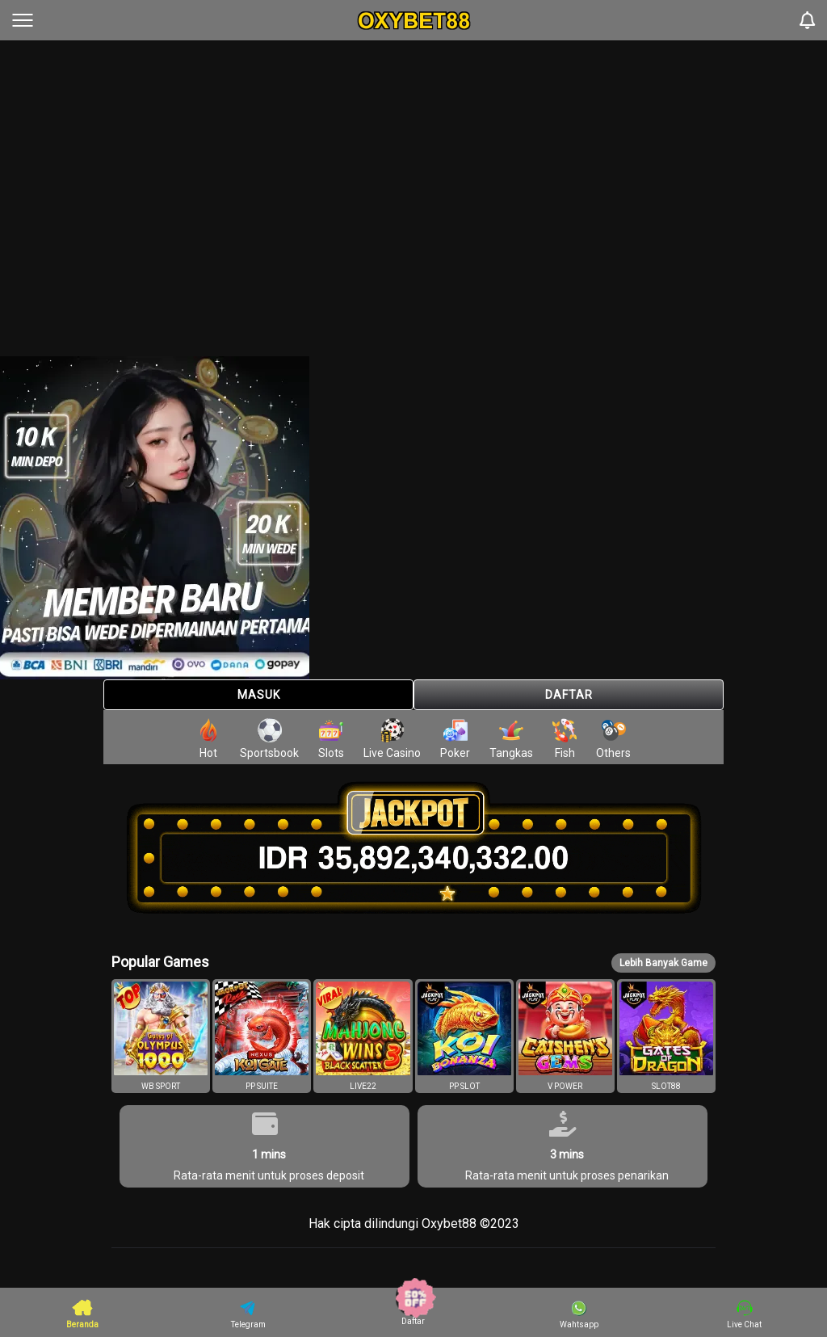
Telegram (248, 1314)
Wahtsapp (579, 1314)
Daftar (569, 694)
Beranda (82, 1313)
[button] (160, 1036)
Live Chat (744, 1314)
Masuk (258, 694)
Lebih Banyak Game (663, 963)
